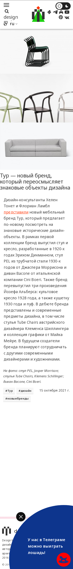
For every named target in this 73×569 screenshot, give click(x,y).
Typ (10, 391)
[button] (21, 516)
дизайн (26, 391)
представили (16, 212)
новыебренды (18, 398)
